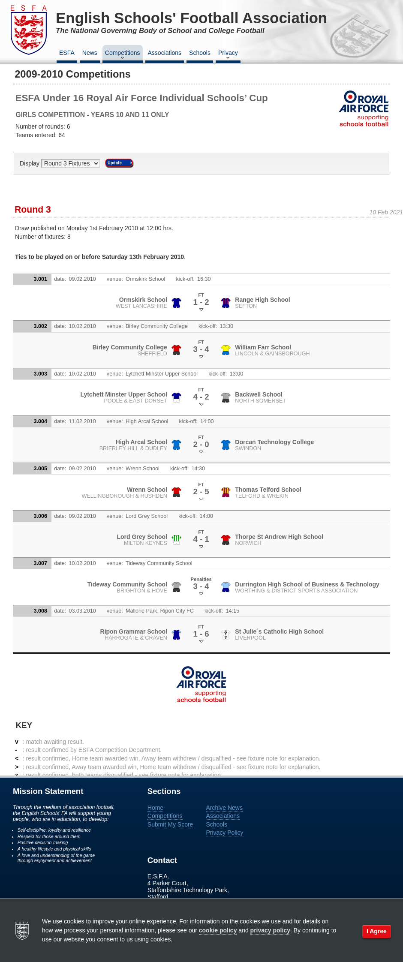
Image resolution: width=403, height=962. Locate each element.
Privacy (228, 55)
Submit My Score (170, 824)
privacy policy (270, 930)
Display (30, 163)
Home (155, 807)
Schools (200, 52)
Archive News (224, 807)
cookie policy (218, 930)
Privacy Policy (224, 832)
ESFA (67, 52)
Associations (165, 52)
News (89, 52)
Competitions (122, 55)
